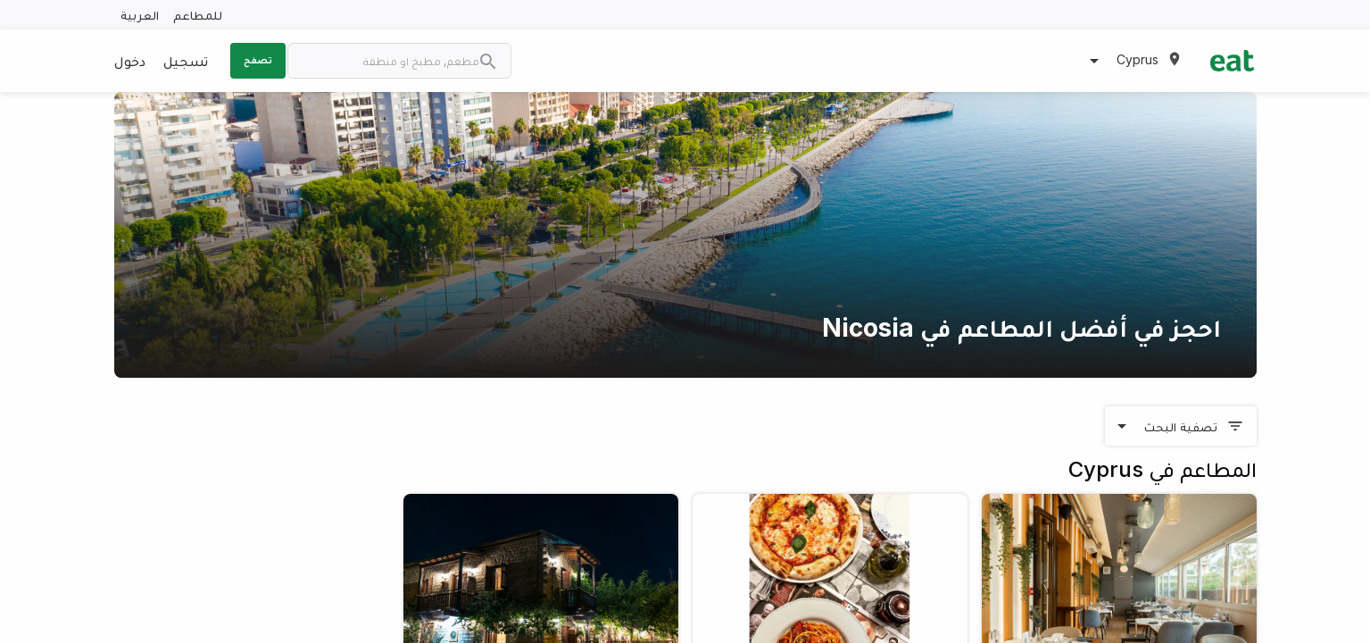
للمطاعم (197, 14)
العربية (139, 14)
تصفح (258, 60)
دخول (129, 61)
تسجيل (185, 61)
